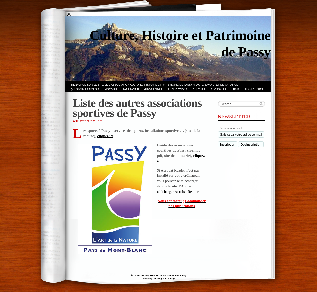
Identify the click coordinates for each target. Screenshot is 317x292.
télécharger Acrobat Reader (178, 191)
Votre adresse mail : (232, 128)
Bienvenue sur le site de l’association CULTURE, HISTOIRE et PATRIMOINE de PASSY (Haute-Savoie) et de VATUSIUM (154, 84)
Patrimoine (130, 89)
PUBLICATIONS (177, 89)
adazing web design (164, 278)
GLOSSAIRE (218, 89)
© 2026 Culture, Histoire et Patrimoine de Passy (158, 275)
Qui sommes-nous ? (85, 89)
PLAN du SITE (254, 89)
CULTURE (199, 89)
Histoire (111, 89)
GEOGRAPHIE (153, 89)
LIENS (235, 89)
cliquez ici (105, 136)
